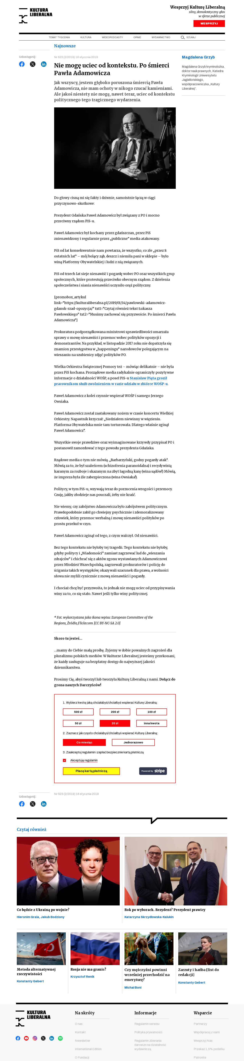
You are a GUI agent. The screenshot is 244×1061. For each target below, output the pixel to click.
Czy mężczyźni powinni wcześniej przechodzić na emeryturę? (146, 977)
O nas (79, 1026)
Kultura (85, 38)
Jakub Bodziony (52, 919)
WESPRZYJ (209, 24)
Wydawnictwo (161, 38)
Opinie (137, 38)
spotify (54, 1041)
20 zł (115, 724)
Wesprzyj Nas (203, 1043)
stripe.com (153, 772)
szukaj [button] (191, 38)
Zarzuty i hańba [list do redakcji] (198, 975)
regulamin (91, 761)
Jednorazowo (133, 743)
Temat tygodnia (59, 38)
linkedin (47, 1041)
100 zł (152, 713)
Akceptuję (84, 761)
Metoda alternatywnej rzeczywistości (37, 974)
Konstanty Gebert (30, 985)
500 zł (78, 713)
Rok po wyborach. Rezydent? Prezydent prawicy (166, 911)
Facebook (22, 65)
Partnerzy (200, 1026)
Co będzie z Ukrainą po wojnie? (44, 911)
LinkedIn (44, 65)
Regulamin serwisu (146, 1026)
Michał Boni (132, 990)
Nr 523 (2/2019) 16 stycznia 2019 (76, 58)
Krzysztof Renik (82, 980)
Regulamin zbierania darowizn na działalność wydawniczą (150, 1047)
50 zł (78, 724)
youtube (25, 1041)
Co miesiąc (84, 743)
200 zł (115, 713)
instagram (32, 1041)
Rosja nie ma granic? (89, 972)
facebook (18, 1041)
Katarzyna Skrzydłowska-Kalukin (149, 919)
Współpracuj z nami (207, 1035)
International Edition (88, 1051)
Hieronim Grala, (29, 919)
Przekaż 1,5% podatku (209, 1051)
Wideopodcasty (112, 38)
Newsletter (82, 1043)
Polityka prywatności (148, 1035)
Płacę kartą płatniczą (91, 772)
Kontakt (80, 1035)
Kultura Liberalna (44, 16)
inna (151, 724)
